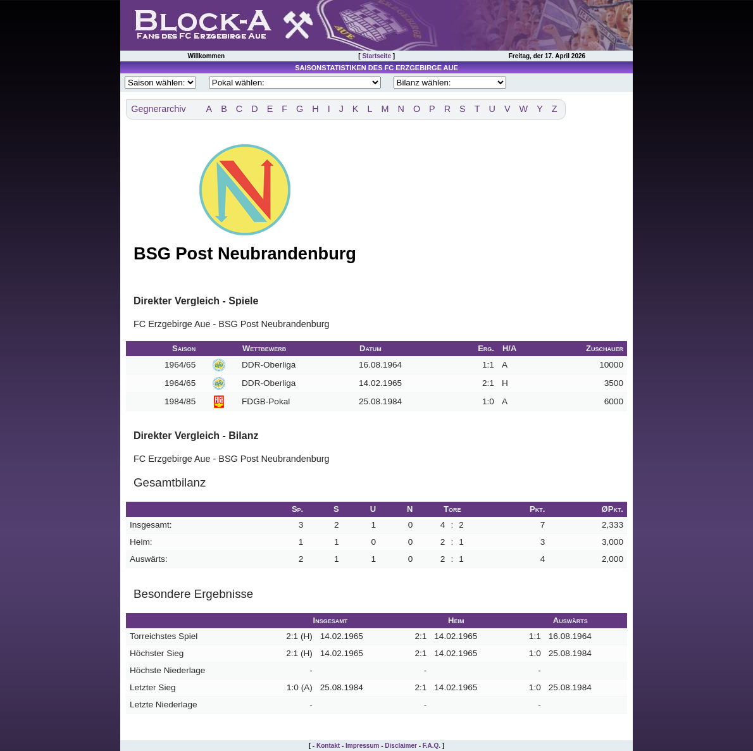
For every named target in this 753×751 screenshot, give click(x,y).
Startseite (376, 56)
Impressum (362, 745)
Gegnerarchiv (158, 109)
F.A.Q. (431, 745)
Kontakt (328, 745)
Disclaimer (401, 745)
